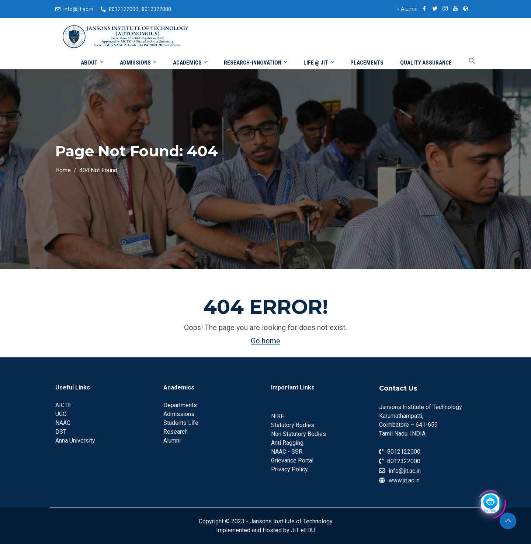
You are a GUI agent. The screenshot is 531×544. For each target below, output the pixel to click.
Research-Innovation (256, 62)
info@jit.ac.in (78, 9)
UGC (60, 413)
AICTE (63, 405)
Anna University (75, 440)
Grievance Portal (292, 460)
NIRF (277, 416)
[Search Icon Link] (466, 61)
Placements (367, 62)
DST (60, 431)
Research (175, 431)
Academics (191, 62)
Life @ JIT (319, 62)
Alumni (407, 9)
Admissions (139, 62)
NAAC (62, 422)
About (93, 62)
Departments (180, 405)
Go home (265, 340)
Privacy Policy (289, 469)
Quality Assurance (426, 62)
